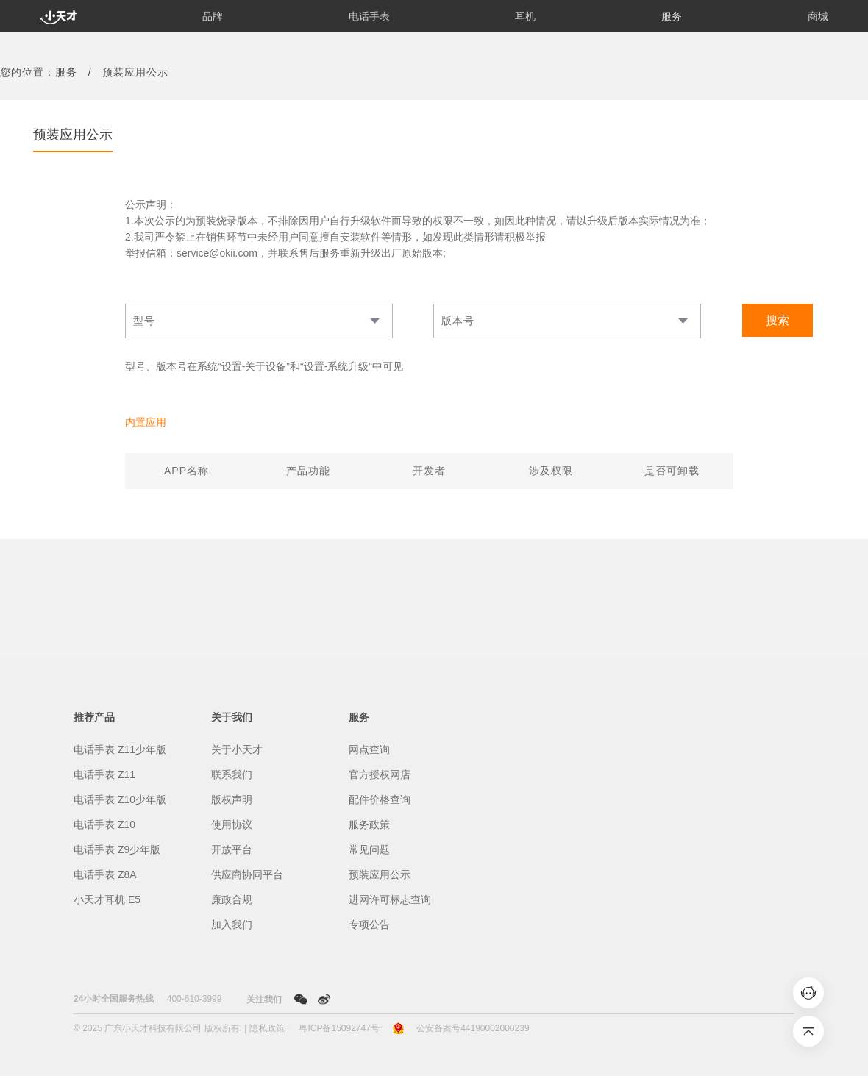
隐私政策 (267, 1028)
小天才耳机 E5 (107, 899)
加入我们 (231, 924)
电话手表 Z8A (105, 874)
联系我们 (231, 774)
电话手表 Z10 (104, 824)
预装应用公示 (379, 874)
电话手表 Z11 (104, 774)
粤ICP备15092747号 (339, 1028)
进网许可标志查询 (390, 899)
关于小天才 (237, 749)
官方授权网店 (379, 774)
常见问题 (369, 849)
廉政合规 (231, 899)
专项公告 (369, 924)
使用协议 (231, 824)
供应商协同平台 (247, 874)
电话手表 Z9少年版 (117, 849)
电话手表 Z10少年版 (120, 799)
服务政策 (369, 824)
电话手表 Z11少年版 (120, 749)
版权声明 (231, 799)
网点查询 (369, 749)
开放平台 (231, 849)
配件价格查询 (379, 799)
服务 (66, 72)
